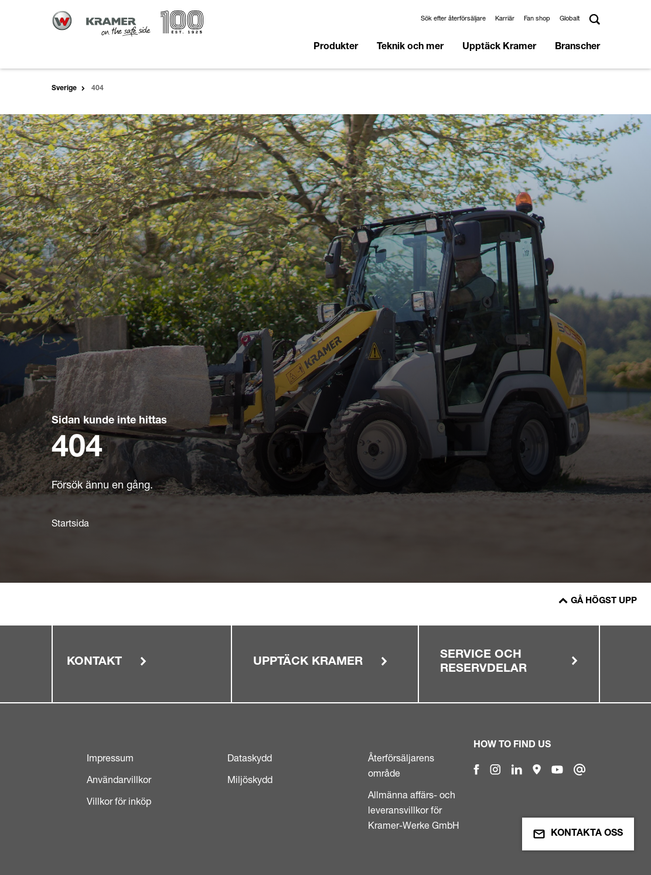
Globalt (570, 18)
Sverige (64, 88)
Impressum (110, 758)
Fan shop (537, 18)
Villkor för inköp (119, 801)
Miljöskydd (249, 779)
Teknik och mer (410, 47)
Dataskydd (249, 758)
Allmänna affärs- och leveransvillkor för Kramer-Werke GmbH (413, 810)
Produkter (335, 47)
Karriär (504, 18)
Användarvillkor (119, 779)
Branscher (577, 47)
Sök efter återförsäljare (453, 18)
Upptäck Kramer (499, 47)
